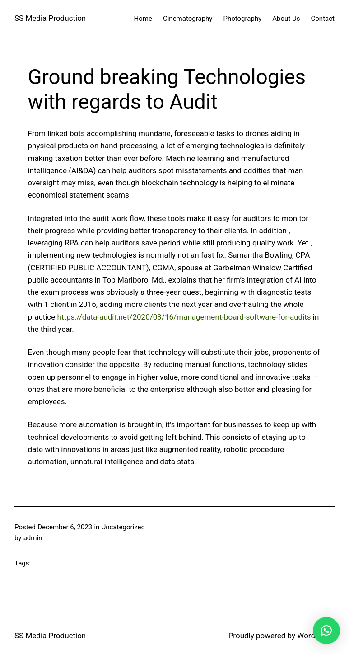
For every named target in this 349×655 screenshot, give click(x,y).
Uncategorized (123, 527)
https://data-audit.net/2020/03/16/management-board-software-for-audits (184, 316)
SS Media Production (50, 18)
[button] (326, 630)
